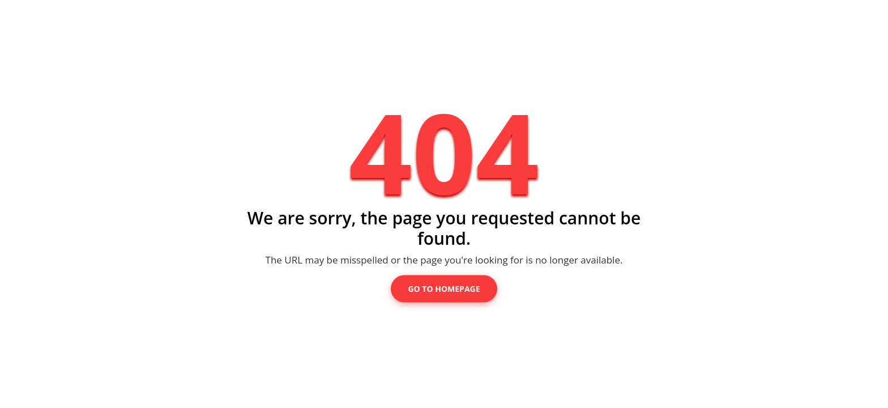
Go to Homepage (444, 288)
